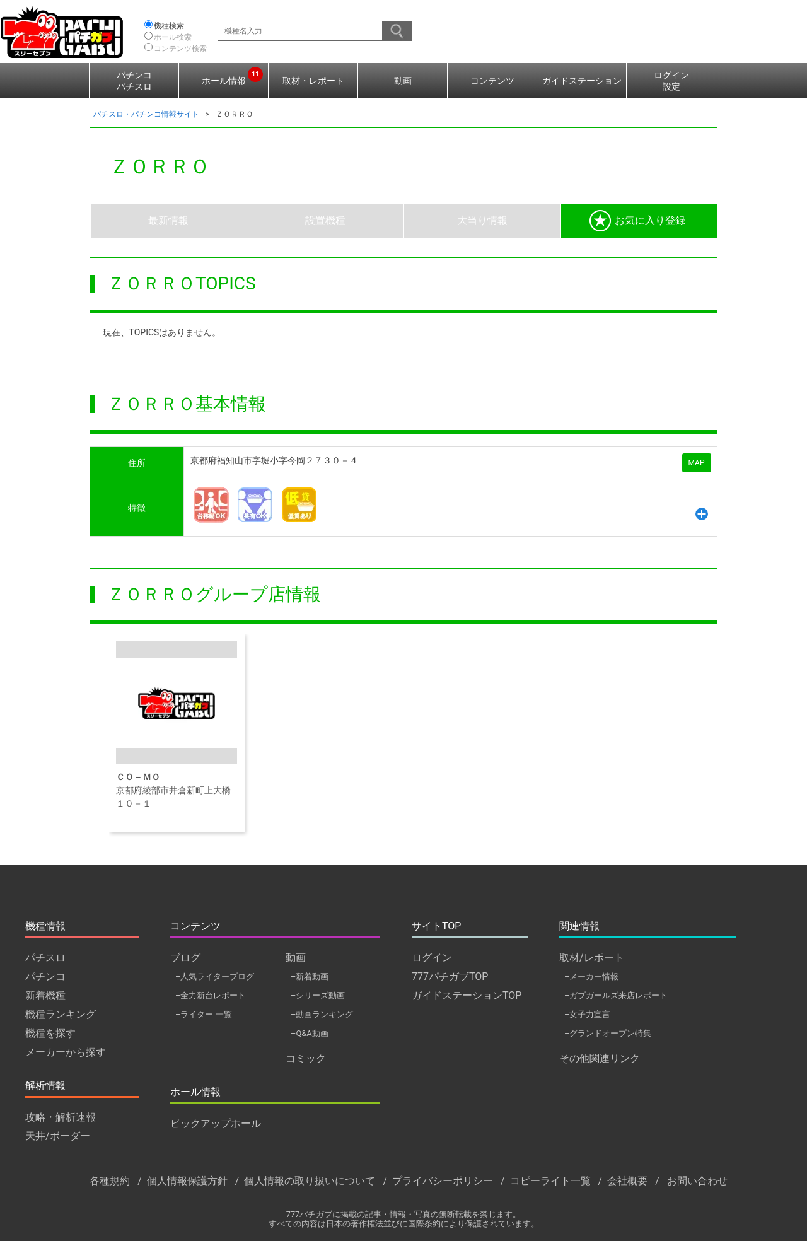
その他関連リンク (599, 1058)
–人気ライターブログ (214, 976)
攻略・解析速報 (60, 1117)
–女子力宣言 (587, 1014)
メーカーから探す (65, 1052)
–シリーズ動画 (318, 995)
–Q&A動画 (309, 1033)
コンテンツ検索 (180, 48)
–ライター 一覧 (203, 1014)
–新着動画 (309, 976)
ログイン (432, 958)
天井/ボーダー (57, 1136)
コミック (306, 1058)
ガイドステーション (582, 81)
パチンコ (45, 976)
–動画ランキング (322, 1014)
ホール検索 (173, 37)
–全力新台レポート (210, 995)
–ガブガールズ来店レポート (616, 995)
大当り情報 (482, 220)
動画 (403, 81)
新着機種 (45, 995)
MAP (696, 462)
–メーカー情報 (591, 976)
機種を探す (50, 1033)
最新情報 (168, 220)
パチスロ (45, 958)
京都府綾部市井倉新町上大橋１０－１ (176, 724)
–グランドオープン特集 (607, 1033)
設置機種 (325, 220)
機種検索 (169, 25)
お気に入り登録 (637, 220)
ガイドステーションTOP (466, 995)
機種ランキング (60, 1014)
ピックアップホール (215, 1123)
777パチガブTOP (450, 976)
